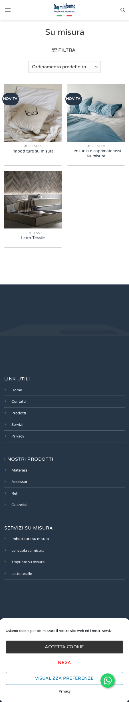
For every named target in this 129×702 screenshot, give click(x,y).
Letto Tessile (33, 238)
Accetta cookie (64, 646)
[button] (7, 10)
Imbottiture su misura (33, 151)
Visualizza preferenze (64, 678)
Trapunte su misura (28, 562)
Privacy (64, 691)
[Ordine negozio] (64, 67)
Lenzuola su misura (27, 550)
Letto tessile (21, 573)
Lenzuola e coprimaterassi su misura (96, 154)
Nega (64, 662)
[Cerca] (122, 10)
